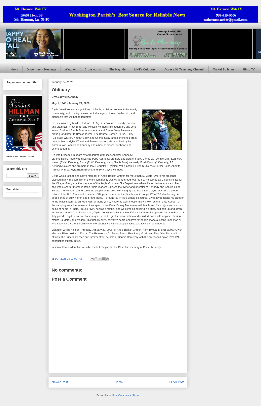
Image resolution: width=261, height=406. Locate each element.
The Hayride (118, 69)
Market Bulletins (223, 69)
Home (118, 382)
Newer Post (60, 382)
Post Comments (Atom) (126, 395)
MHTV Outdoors (145, 69)
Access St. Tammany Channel (184, 69)
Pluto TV (249, 69)
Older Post (176, 382)
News (14, 69)
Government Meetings (41, 69)
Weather (70, 69)
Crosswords (93, 69)
